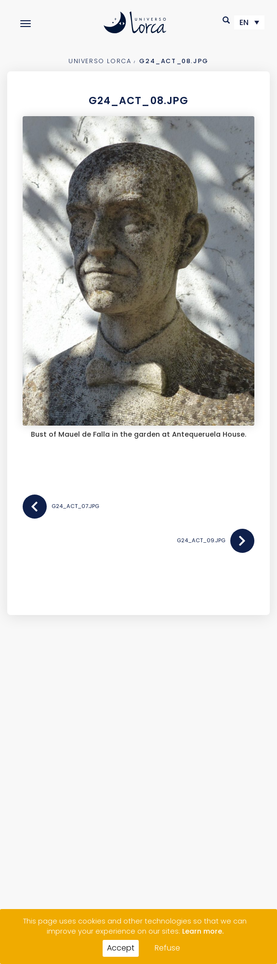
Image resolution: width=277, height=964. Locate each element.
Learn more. (203, 931)
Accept (120, 947)
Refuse (167, 947)
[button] (227, 20)
